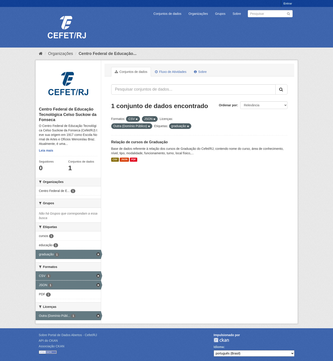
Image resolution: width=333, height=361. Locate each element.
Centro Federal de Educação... (108, 53)
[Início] (41, 53)
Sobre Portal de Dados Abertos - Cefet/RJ (68, 335)
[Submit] (288, 13)
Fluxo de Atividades (170, 72)
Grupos (220, 13)
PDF (133, 159)
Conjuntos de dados (167, 13)
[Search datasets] (270, 13)
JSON (124, 159)
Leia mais (46, 150)
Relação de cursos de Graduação (139, 142)
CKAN (221, 340)
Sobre (237, 13)
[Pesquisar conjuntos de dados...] (193, 89)
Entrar (287, 3)
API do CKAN (48, 340)
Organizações (198, 13)
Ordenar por (228, 105)
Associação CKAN (51, 346)
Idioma (219, 347)
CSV (115, 159)
